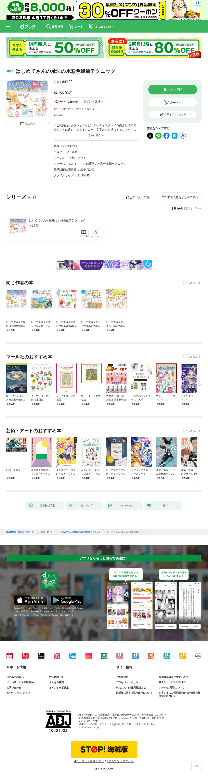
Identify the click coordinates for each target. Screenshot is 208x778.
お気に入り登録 (140, 197)
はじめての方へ (15, 677)
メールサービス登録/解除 (20, 682)
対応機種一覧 (56, 677)
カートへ (175, 102)
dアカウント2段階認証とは (131, 687)
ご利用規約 (122, 677)
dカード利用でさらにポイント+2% (73, 108)
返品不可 (58, 115)
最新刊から (194, 208)
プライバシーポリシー (128, 682)
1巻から (177, 208)
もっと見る (191, 282)
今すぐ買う (176, 89)
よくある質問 (56, 682)
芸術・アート (77, 157)
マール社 (72, 151)
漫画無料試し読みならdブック (20, 532)
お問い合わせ (13, 687)
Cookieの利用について (171, 687)
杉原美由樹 (61, 81)
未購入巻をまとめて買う (182, 197)
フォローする (71, 82)
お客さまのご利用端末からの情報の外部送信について (179, 694)
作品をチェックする (175, 114)
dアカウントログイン (18, 692)
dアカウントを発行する (89, 761)
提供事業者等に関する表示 (173, 677)
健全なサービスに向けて (172, 682)
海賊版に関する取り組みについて (134, 692)
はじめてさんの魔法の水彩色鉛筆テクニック (57, 220)
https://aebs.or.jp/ (90, 727)
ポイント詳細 (91, 101)
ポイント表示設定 (59, 687)
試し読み (30, 123)
